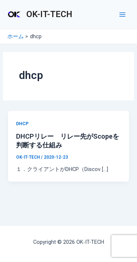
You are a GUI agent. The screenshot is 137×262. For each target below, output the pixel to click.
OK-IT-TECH (49, 14)
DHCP (22, 123)
